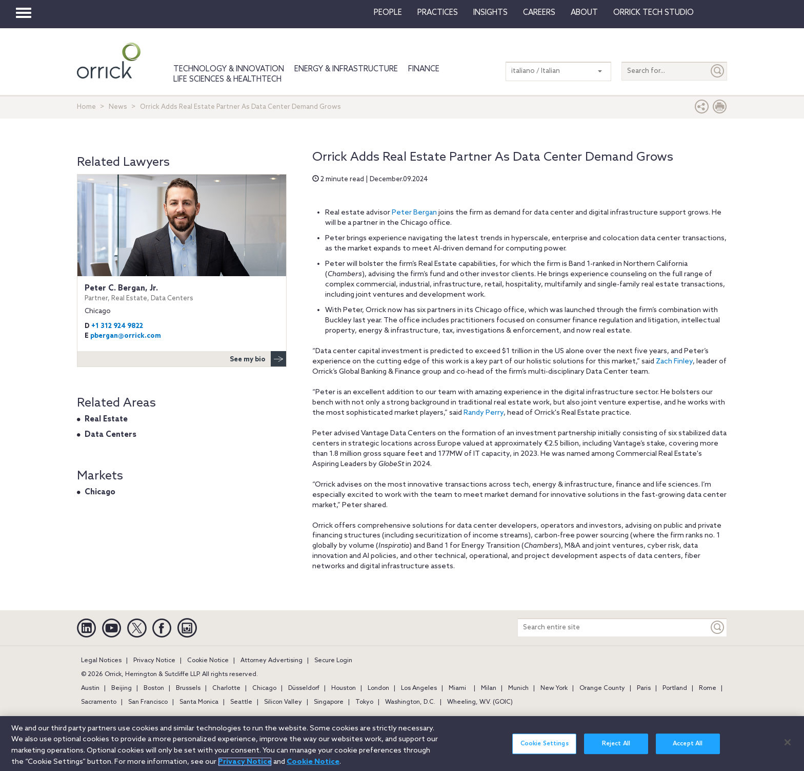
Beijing (121, 688)
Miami (457, 688)
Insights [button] (490, 12)
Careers (539, 12)
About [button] (584, 12)
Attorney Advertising (271, 660)
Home (86, 107)
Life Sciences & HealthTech (227, 79)
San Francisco (148, 702)
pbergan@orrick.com (125, 336)
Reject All (616, 746)
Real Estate (106, 419)
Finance (423, 69)
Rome (707, 688)
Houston (343, 688)
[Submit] (718, 71)
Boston (154, 688)
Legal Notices (101, 660)
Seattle (241, 702)
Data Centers (110, 434)
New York (554, 688)
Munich (518, 688)
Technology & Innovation (228, 69)
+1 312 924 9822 (117, 326)
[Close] (787, 746)
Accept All (687, 746)
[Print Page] (720, 109)
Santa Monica (198, 702)
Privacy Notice (154, 660)
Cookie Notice (208, 660)
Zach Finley (674, 361)
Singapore (329, 702)
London (378, 688)
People (388, 12)
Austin (90, 688)
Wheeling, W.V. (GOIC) (480, 702)
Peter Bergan (414, 212)
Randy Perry (484, 413)
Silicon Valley (283, 702)
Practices (437, 12)
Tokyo (364, 702)
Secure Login (333, 660)
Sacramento (98, 702)
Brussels (188, 688)
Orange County (602, 688)
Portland (674, 688)
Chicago (100, 492)
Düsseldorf (303, 688)
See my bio (258, 359)
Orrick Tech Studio (653, 12)
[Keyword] (718, 627)
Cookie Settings (544, 746)
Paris (644, 688)
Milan (488, 688)
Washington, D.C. (410, 702)
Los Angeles (419, 688)
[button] (702, 109)
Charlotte (226, 688)
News (118, 107)
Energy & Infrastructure (346, 69)
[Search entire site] (613, 627)
